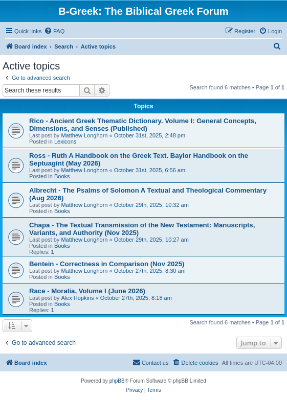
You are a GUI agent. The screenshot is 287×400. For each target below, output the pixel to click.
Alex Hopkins (77, 298)
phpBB (117, 381)
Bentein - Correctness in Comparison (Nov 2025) (106, 264)
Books (62, 176)
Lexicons (65, 141)
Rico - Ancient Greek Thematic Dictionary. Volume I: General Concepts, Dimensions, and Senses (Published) (142, 124)
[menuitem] (54, 31)
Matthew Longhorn (84, 135)
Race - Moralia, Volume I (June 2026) (87, 291)
